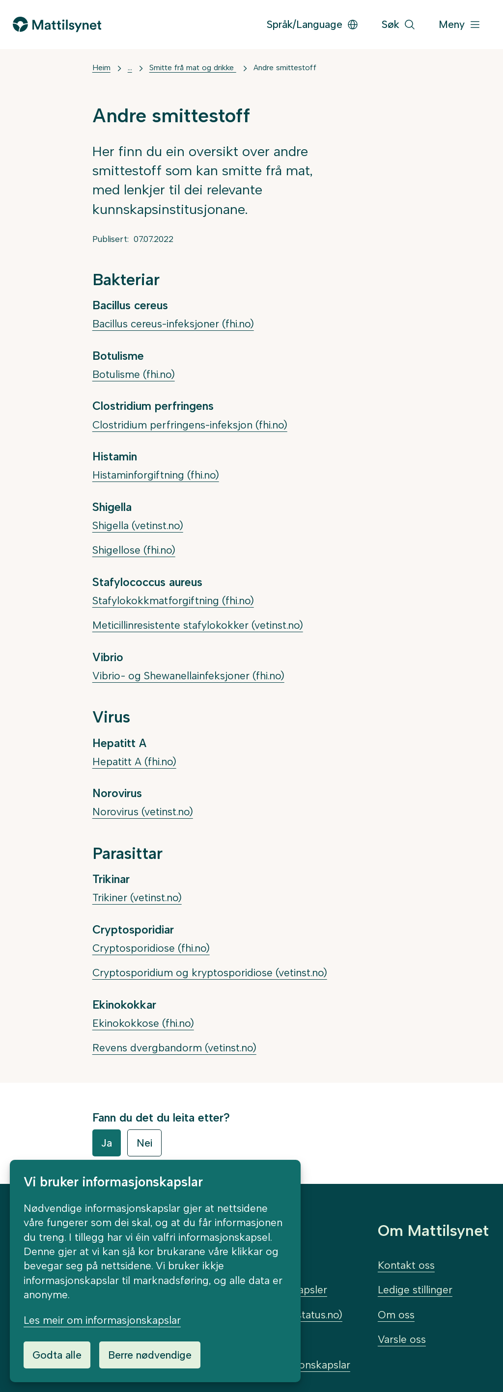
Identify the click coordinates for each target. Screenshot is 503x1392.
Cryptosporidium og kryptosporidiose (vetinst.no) (209, 972)
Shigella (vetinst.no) (137, 525)
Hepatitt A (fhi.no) (134, 761)
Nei (144, 1143)
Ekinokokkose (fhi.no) (143, 1023)
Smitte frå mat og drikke (192, 67)
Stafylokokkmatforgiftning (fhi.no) (173, 600)
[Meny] (459, 24)
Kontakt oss (406, 1265)
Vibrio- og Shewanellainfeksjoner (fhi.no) (188, 675)
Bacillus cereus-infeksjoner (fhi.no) (173, 324)
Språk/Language (313, 24)
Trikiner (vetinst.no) (137, 897)
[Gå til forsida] (57, 24)
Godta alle (57, 1355)
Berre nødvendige (150, 1355)
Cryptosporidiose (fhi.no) (151, 948)
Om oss (396, 1315)
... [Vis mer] (130, 67)
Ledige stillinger (415, 1290)
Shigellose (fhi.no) (133, 550)
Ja (106, 1143)
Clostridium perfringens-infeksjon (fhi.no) (189, 425)
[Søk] (398, 24)
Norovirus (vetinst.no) (142, 811)
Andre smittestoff (284, 67)
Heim (101, 67)
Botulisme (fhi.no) (133, 374)
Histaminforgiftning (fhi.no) (155, 475)
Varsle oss (402, 1339)
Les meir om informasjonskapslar (102, 1320)
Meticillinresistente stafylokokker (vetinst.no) (197, 625)
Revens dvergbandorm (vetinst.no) (174, 1048)
